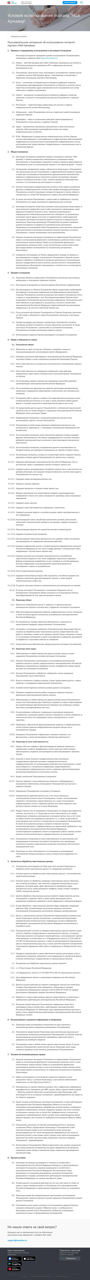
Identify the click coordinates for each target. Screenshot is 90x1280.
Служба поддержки (62, 1276)
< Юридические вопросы (18, 36)
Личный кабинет (70, 3)
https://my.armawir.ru (49, 58)
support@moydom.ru (17, 1240)
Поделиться (71, 1258)
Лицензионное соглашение (41, 1276)
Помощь (24, 1276)
